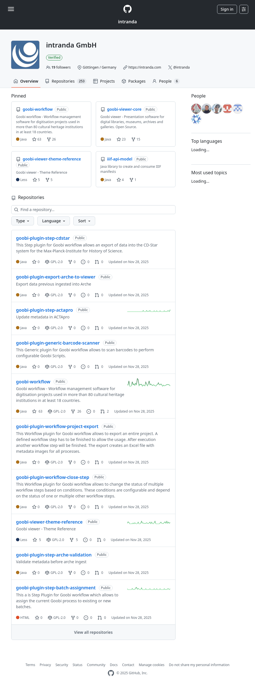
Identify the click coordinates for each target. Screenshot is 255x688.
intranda (127, 22)
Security (61, 664)
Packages (134, 81)
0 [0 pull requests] (99, 261)
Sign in (227, 9)
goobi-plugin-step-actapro (44, 310)
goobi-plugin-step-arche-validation (54, 555)
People (166, 81)
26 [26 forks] (76, 411)
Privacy (45, 664)
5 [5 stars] (37, 539)
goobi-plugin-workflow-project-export (57, 426)
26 (51, 139)
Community (96, 664)
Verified (54, 57)
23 (121, 139)
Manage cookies (151, 664)
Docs (114, 664)
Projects (104, 81)
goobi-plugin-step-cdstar (43, 238)
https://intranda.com (144, 67)
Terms (30, 664)
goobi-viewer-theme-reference (49, 522)
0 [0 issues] (85, 261)
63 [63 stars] (37, 411)
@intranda (181, 67)
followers (60, 67)
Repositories (65, 81)
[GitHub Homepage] (111, 673)
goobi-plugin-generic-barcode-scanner (58, 343)
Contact (128, 664)
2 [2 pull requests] (104, 411)
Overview (25, 81)
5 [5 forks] (73, 539)
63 (36, 139)
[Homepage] (127, 9)
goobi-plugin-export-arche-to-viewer (55, 277)
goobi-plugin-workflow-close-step (52, 477)
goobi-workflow (33, 382)
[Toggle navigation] (11, 9)
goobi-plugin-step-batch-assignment (55, 588)
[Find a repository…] (93, 209)
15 (135, 139)
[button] (22, 220)
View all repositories (93, 632)
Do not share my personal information (199, 664)
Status (77, 664)
